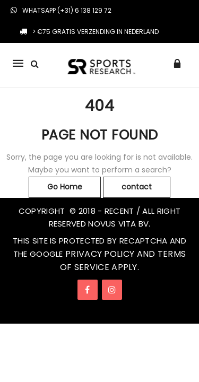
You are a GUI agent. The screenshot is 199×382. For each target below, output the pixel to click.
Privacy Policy (99, 254)
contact (137, 186)
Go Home (64, 186)
